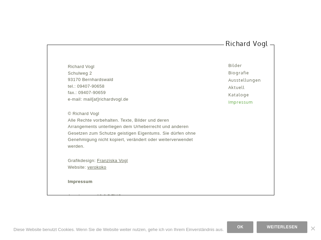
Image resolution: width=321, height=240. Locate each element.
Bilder (235, 65)
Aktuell (236, 87)
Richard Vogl (247, 43)
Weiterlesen (282, 227)
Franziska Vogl (112, 160)
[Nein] (312, 228)
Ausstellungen (244, 80)
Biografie (238, 72)
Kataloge (238, 94)
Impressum (240, 102)
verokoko (96, 167)
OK (240, 227)
